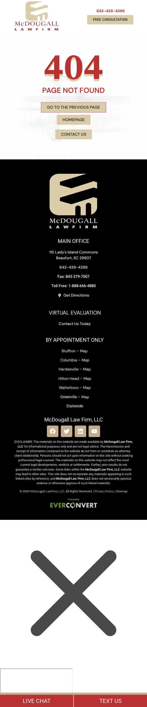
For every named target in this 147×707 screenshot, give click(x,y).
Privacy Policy (104, 491)
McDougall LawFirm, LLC (47, 491)
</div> (36, 686)
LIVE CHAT (37, 701)
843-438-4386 (110, 10)
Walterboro (69, 387)
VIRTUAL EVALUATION (75, 312)
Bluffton (68, 351)
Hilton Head (68, 378)
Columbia (68, 360)
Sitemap (122, 491)
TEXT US (110, 701)
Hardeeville (69, 369)
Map (84, 351)
